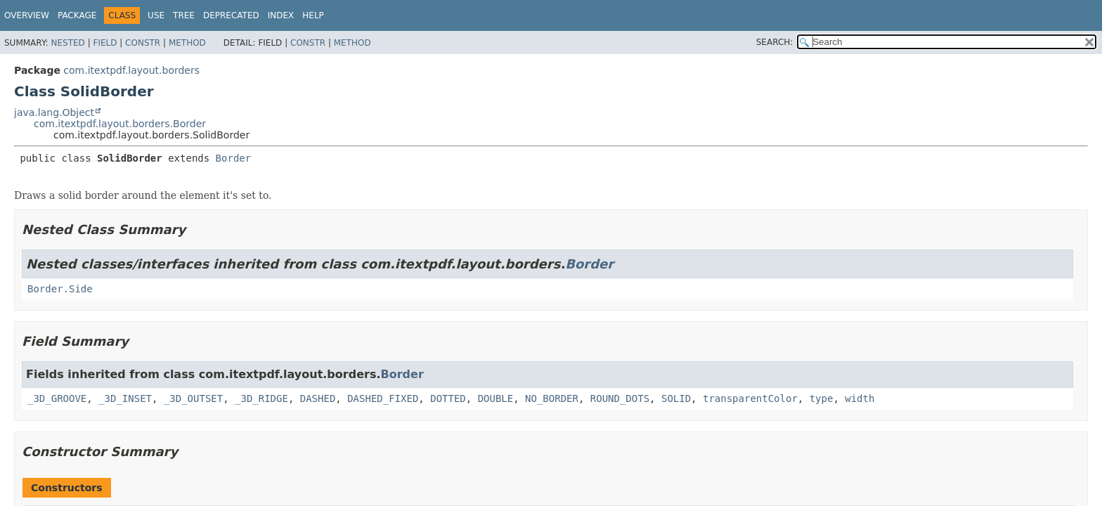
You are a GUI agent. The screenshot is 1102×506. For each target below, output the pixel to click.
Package (77, 15)
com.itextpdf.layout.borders (131, 70)
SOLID (676, 398)
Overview (26, 15)
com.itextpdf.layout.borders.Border (120, 123)
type (822, 398)
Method (187, 43)
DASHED (318, 398)
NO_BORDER (551, 398)
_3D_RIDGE (261, 398)
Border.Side (60, 288)
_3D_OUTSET (193, 398)
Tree (184, 15)
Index (281, 15)
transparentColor (750, 398)
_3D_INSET (125, 398)
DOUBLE (496, 398)
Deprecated (231, 15)
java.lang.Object (54, 112)
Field (105, 43)
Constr (142, 43)
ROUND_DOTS (619, 398)
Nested (67, 43)
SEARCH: (774, 42)
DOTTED (448, 398)
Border (234, 158)
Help (313, 15)
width (859, 398)
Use (156, 15)
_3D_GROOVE (56, 398)
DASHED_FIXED (382, 398)
